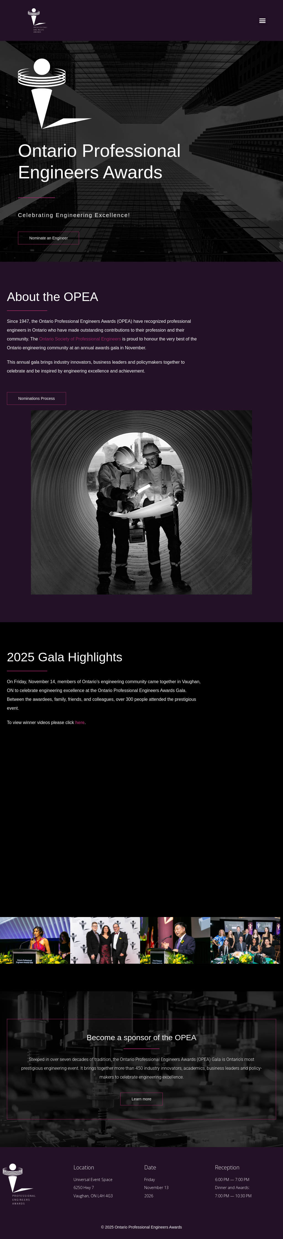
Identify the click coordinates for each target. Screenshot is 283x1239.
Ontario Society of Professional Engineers (80, 339)
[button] (262, 20)
